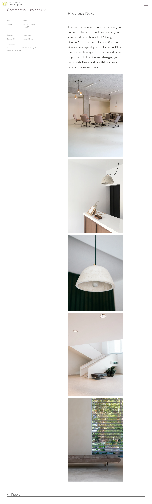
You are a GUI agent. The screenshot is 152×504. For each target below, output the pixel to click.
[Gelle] (13, 48)
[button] (146, 4)
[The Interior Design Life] (30, 48)
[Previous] (76, 13)
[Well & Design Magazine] (15, 51)
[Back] (18, 495)
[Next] (90, 13)
